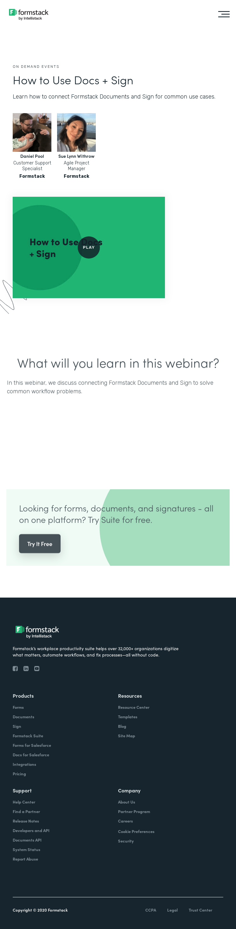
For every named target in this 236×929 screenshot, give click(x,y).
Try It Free (39, 554)
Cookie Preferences (136, 831)
